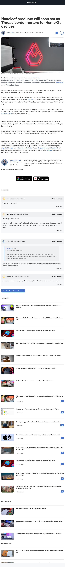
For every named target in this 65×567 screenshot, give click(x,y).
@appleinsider (43, 148)
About (57, 198)
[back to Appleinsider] (31, 3)
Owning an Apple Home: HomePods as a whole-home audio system (38, 422)
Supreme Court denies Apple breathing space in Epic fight (35, 460)
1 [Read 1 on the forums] (62, 491)
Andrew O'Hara (10, 32)
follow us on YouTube (24, 148)
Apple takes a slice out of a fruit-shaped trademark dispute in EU (37, 435)
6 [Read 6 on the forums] (62, 412)
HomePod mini (6, 114)
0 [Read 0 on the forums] (62, 401)
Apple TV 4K (32, 100)
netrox (9, 198)
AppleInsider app (7, 148)
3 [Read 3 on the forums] (62, 478)
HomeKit (59, 83)
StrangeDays (10, 276)
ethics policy (37, 77)
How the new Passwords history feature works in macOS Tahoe (37, 409)
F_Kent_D (9, 241)
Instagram (49, 150)
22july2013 (10, 214)
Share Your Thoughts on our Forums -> (13, 290)
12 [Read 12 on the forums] (62, 425)
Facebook (54, 148)
